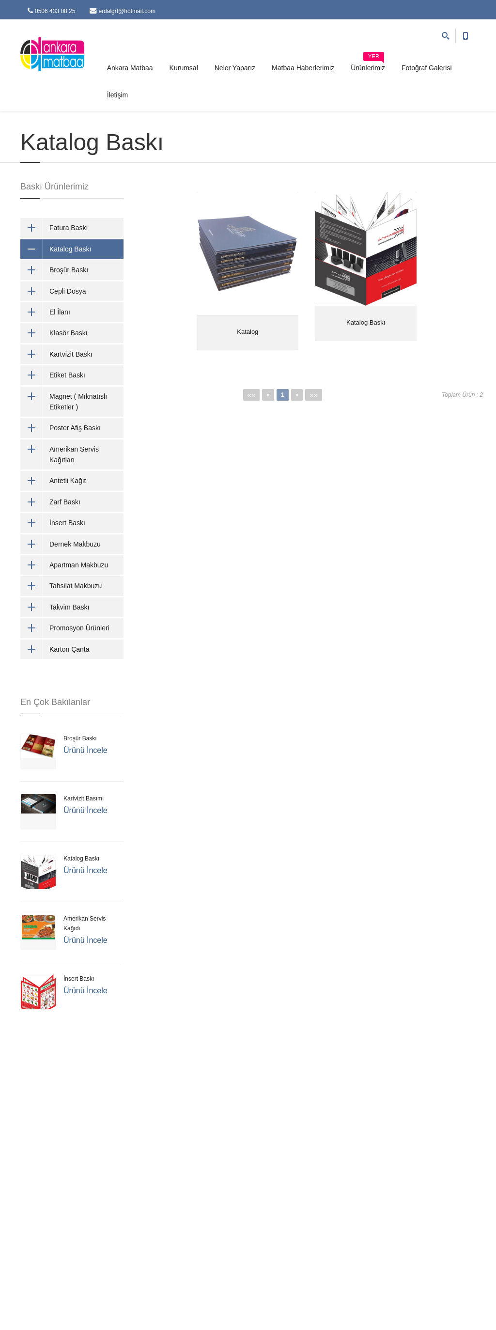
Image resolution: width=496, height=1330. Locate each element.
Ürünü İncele (85, 750)
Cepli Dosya (53, 291)
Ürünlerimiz (368, 64)
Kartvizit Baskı (56, 354)
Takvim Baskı (54, 607)
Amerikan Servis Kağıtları (59, 454)
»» (314, 395)
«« (252, 395)
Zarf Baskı (50, 502)
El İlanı (45, 312)
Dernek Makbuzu (60, 544)
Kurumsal (184, 68)
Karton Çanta (55, 649)
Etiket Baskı (52, 375)
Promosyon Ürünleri (64, 628)
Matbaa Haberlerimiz (303, 68)
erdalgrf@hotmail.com (122, 11)
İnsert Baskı (52, 522)
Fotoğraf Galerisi (426, 68)
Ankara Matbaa (130, 68)
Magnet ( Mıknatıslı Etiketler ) (63, 402)
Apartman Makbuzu (64, 565)
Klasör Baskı (54, 333)
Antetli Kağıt (53, 480)
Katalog (247, 331)
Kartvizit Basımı (83, 798)
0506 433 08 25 (51, 11)
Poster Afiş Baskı (60, 428)
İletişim (117, 95)
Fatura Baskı (54, 227)
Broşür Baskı (54, 270)
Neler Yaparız (235, 68)
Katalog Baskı (365, 322)
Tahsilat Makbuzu (61, 585)
